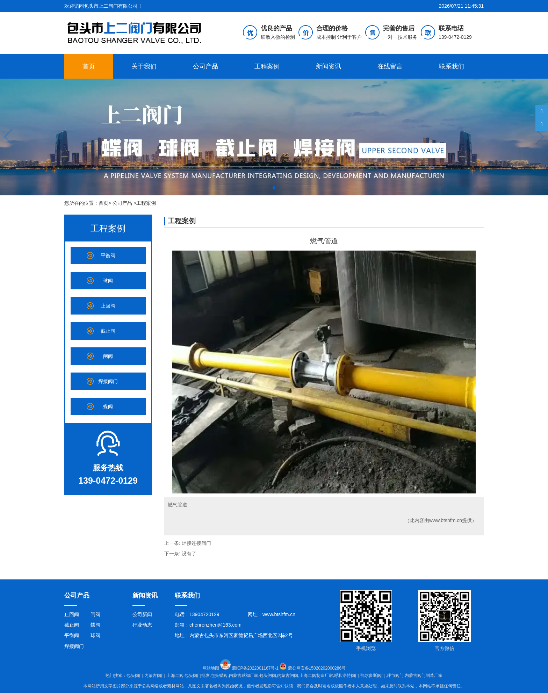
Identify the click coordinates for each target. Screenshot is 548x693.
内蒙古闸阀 (287, 675)
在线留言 (390, 66)
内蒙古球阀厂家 (243, 675)
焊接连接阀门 (196, 543)
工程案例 (267, 66)
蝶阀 (108, 406)
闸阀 (108, 356)
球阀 (108, 280)
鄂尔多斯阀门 (372, 675)
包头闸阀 (267, 675)
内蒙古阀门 (154, 675)
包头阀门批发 (197, 675)
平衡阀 (108, 255)
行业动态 (142, 625)
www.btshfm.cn (445, 520)
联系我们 (451, 66)
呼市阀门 (395, 675)
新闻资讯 (328, 66)
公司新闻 (142, 614)
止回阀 (108, 306)
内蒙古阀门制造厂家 (423, 675)
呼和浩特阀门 (346, 675)
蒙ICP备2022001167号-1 (259, 668)
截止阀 (108, 331)
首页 (88, 66)
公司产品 (205, 66)
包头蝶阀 (219, 675)
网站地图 (210, 668)
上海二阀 (175, 675)
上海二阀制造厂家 (316, 675)
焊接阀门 (108, 381)
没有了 (189, 553)
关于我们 (144, 66)
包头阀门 (135, 675)
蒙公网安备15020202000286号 (317, 668)
